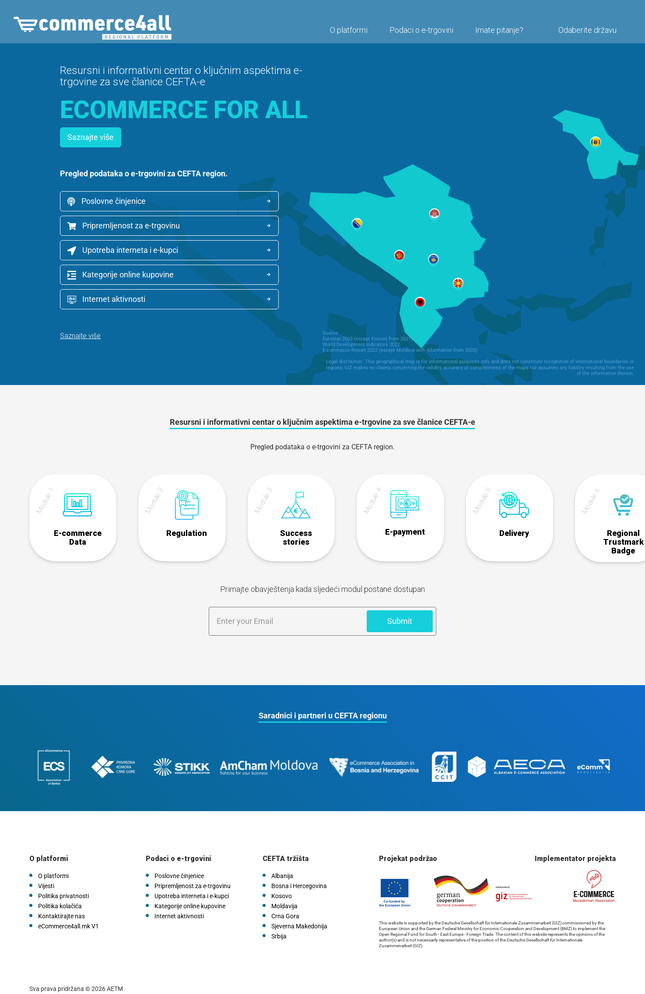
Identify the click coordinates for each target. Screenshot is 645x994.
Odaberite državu (585, 33)
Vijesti (46, 873)
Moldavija (284, 893)
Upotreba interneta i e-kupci (122, 250)
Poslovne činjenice (106, 201)
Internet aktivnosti (106, 299)
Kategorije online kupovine (120, 275)
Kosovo (281, 883)
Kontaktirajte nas (61, 903)
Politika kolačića (60, 893)
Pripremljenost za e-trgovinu (123, 225)
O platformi (346, 33)
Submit (399, 617)
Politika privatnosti (63, 883)
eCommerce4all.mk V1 (68, 913)
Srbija (279, 924)
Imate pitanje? (497, 33)
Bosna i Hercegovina (299, 873)
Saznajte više (90, 137)
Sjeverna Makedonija (299, 913)
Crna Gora (285, 903)
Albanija (282, 863)
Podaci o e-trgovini (419, 33)
